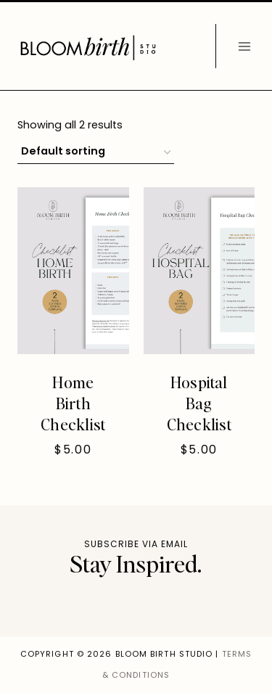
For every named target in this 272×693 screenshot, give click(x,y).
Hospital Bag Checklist (199, 402)
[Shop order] (95, 152)
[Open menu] (244, 46)
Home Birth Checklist (73, 402)
